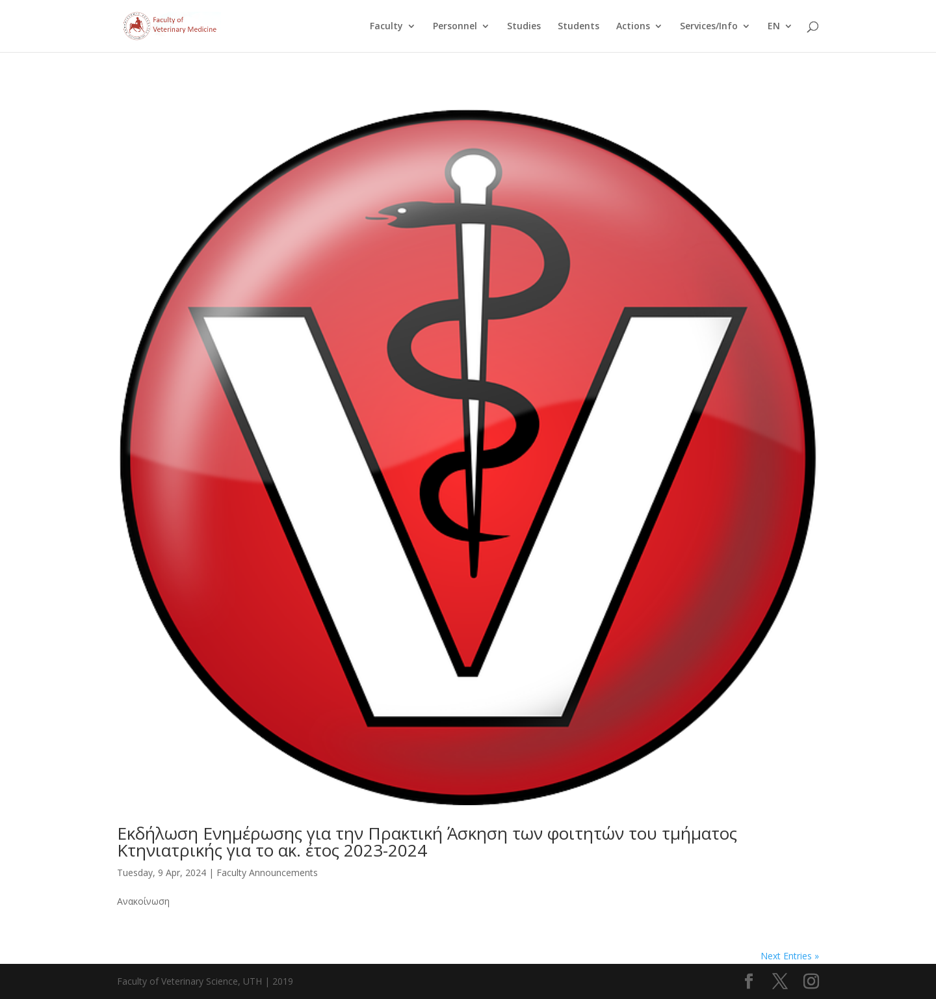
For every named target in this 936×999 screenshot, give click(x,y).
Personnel (455, 26)
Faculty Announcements (267, 872)
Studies (524, 26)
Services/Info (709, 26)
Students (578, 26)
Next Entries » (789, 956)
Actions (633, 26)
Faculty (386, 26)
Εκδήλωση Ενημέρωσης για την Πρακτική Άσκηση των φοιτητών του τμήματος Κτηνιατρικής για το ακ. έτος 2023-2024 (429, 841)
